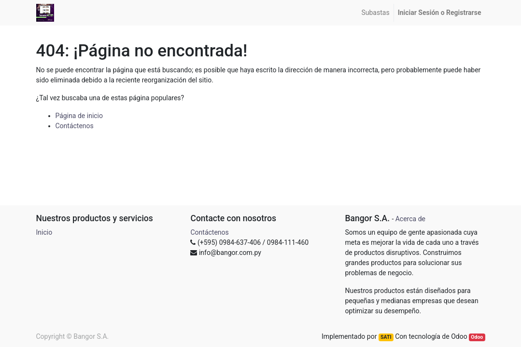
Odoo (477, 337)
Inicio (44, 232)
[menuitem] (375, 13)
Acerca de (410, 219)
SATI (385, 337)
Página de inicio (79, 116)
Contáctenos (75, 126)
